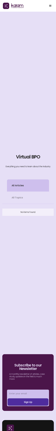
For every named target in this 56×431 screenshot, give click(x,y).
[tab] (28, 185)
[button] (50, 5)
